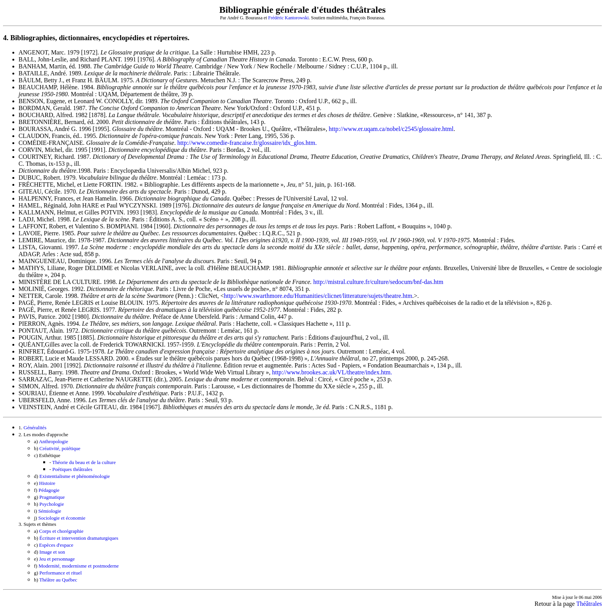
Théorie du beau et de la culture (84, 462)
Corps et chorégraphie (61, 531)
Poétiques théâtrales (72, 469)
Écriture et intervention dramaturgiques (78, 538)
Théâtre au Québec (58, 580)
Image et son (52, 552)
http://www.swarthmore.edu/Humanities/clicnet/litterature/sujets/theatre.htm (318, 295)
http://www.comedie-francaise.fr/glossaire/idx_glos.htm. (247, 142)
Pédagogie (49, 490)
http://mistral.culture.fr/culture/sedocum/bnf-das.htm (377, 282)
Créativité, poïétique (59, 448)
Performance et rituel (60, 573)
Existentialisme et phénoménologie (74, 476)
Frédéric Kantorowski (288, 17)
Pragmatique (52, 497)
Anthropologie (53, 441)
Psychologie (51, 504)
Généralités (35, 427)
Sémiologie (49, 511)
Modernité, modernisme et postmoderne (79, 566)
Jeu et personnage (56, 559)
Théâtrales (589, 603)
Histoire (47, 483)
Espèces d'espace (56, 545)
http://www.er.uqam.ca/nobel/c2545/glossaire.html (391, 129)
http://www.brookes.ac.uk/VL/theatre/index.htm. (332, 372)
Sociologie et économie (61, 518)
